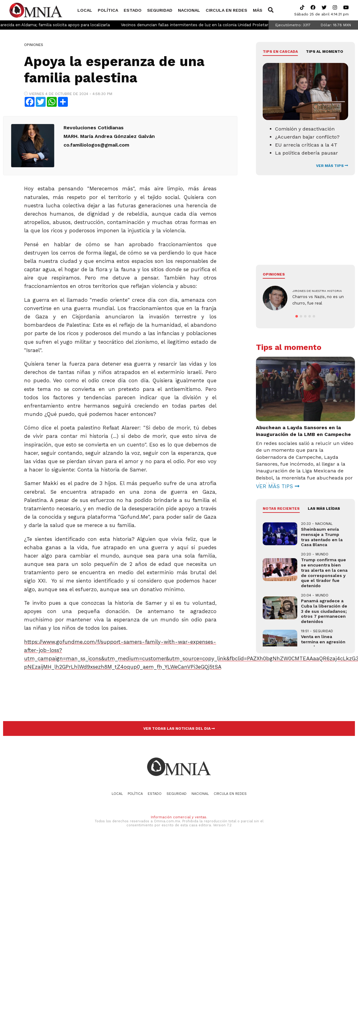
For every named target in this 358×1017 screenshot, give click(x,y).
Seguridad (159, 10)
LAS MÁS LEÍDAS (324, 520)
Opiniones (33, 45)
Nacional (189, 10)
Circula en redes (226, 10)
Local (84, 10)
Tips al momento (324, 51)
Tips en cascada (280, 51)
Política (108, 10)
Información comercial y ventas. (179, 817)
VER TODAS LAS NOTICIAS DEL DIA (179, 728)
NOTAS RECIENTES (281, 520)
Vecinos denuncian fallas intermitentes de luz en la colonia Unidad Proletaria (209, 25)
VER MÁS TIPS (332, 166)
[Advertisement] (289, 224)
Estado (133, 10)
